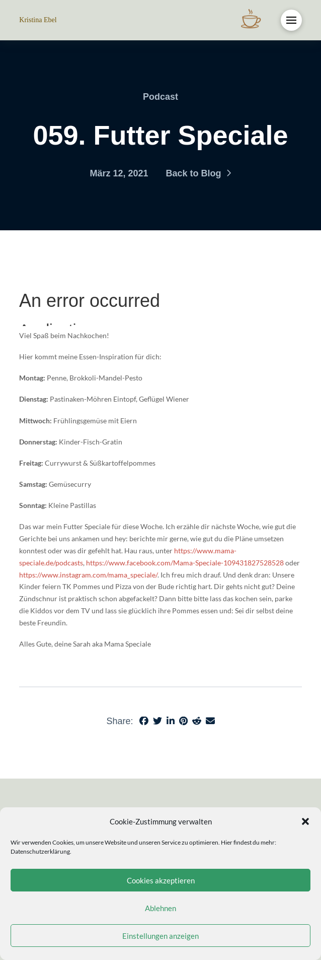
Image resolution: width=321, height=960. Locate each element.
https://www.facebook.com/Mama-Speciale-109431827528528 (185, 562)
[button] (305, 821)
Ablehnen (160, 908)
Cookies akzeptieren (161, 880)
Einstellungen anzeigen (160, 935)
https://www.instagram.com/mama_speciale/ (88, 574)
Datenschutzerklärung (40, 851)
